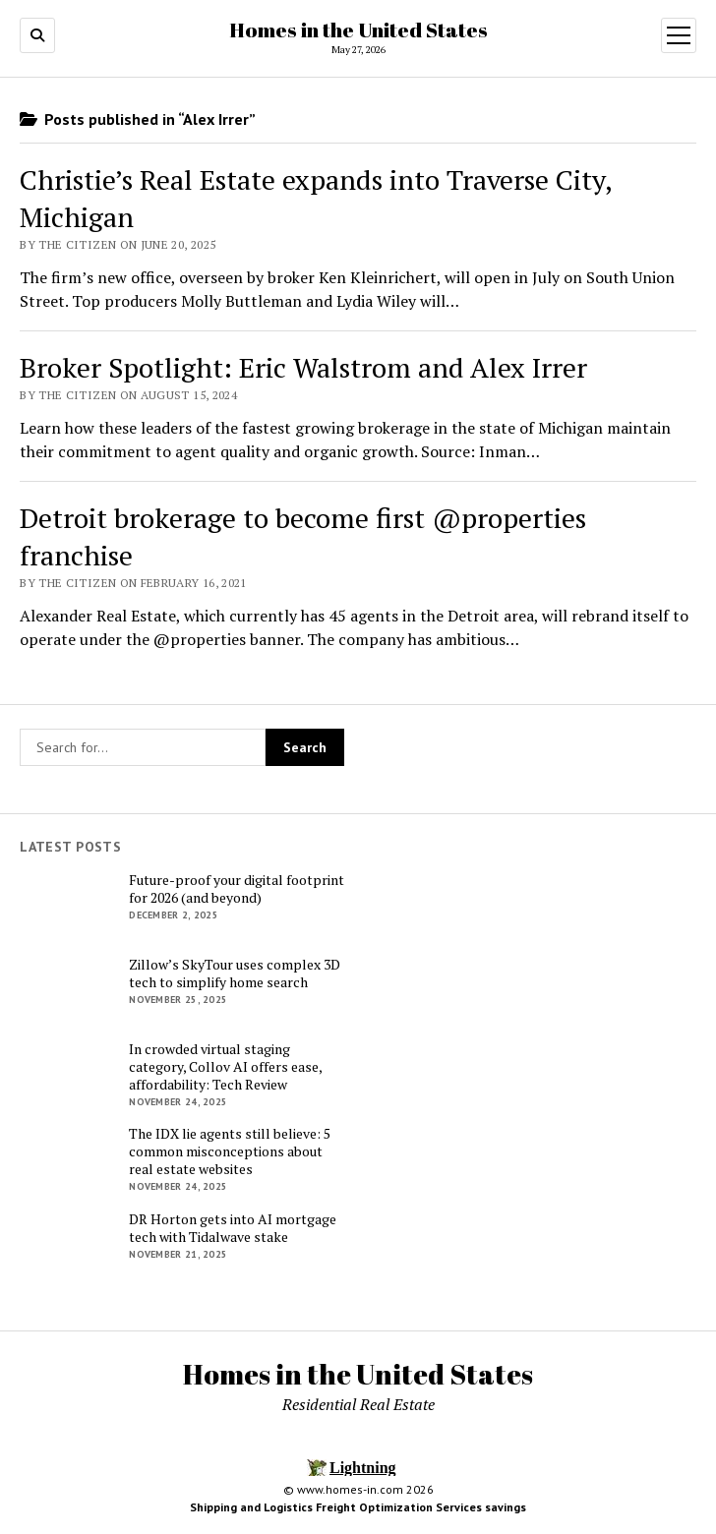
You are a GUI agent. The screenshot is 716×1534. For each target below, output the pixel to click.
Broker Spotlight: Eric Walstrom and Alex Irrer (303, 367)
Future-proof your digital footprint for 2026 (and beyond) (236, 889)
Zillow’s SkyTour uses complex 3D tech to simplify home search (234, 973)
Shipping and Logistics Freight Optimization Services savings (358, 1507)
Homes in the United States (358, 29)
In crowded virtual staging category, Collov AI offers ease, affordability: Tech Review (225, 1066)
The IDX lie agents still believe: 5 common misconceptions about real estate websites (229, 1151)
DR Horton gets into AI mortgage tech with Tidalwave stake (232, 1228)
